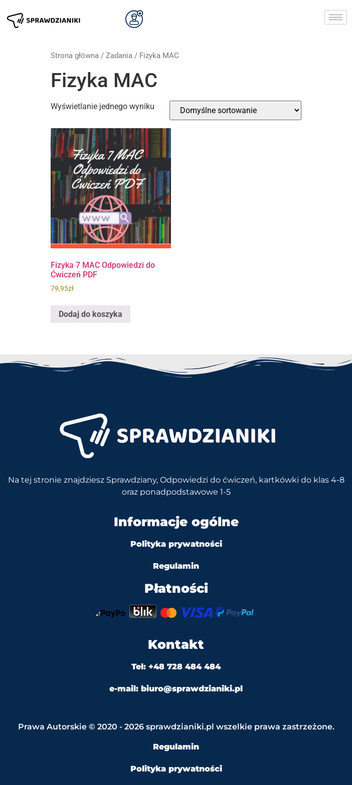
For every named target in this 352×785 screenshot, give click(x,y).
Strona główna (75, 55)
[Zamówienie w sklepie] (235, 110)
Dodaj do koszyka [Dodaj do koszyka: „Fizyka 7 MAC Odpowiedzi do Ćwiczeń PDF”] (90, 314)
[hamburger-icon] (335, 17)
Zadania (119, 55)
